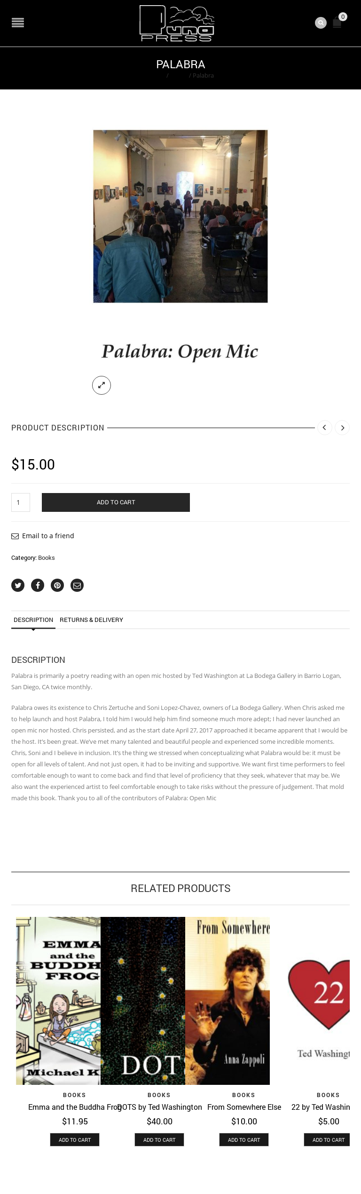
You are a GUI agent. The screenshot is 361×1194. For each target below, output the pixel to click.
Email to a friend (48, 535)
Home (156, 75)
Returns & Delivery (91, 619)
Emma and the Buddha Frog (75, 1107)
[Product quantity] (20, 502)
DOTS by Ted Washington (159, 1107)
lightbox (101, 385)
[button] (75, 1139)
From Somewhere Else (244, 1107)
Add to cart (116, 502)
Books (179, 75)
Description (33, 619)
